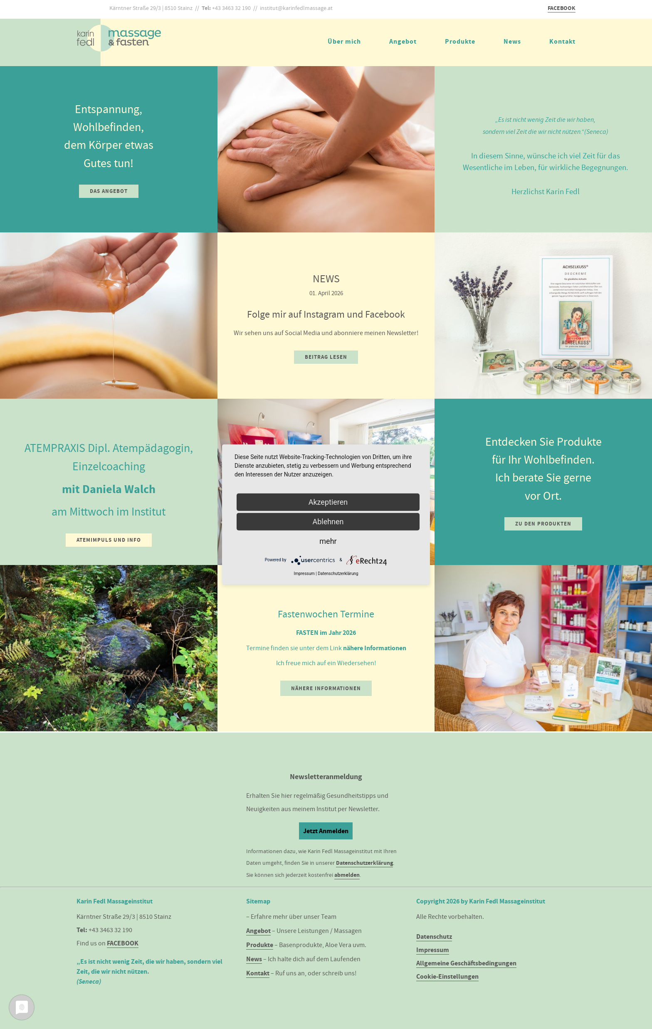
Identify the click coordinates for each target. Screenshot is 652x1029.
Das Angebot (109, 191)
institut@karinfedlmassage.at (296, 8)
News (512, 41)
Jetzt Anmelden (325, 831)
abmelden (347, 875)
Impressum (432, 949)
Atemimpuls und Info (109, 539)
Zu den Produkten (543, 523)
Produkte (460, 41)
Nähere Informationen (326, 688)
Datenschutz (434, 936)
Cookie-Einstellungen (447, 976)
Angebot (403, 41)
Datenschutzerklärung (364, 863)
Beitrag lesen (326, 356)
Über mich (344, 41)
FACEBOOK (561, 8)
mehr (327, 540)
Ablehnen (327, 521)
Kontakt (562, 41)
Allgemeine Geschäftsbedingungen (466, 963)
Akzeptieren (328, 501)
